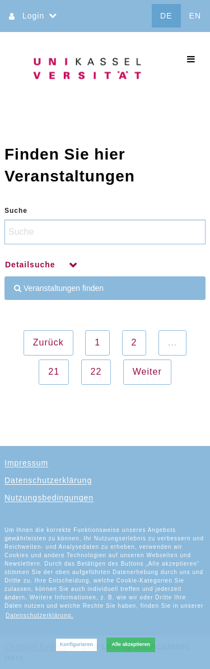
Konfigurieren (76, 644)
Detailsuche (31, 264)
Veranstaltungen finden (59, 288)
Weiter (147, 371)
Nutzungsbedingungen (49, 497)
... (172, 342)
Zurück (48, 342)
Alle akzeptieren (130, 644)
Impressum (26, 462)
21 (53, 371)
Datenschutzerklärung (48, 480)
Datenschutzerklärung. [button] (39, 615)
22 (96, 371)
